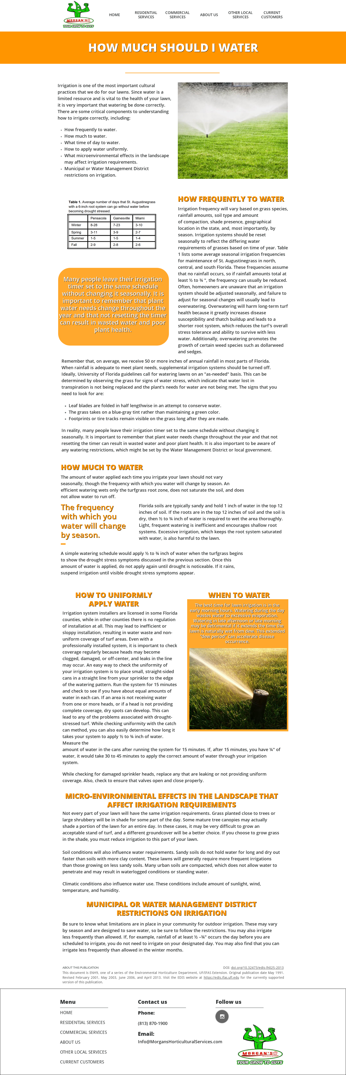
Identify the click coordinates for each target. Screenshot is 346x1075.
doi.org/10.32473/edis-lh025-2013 (257, 968)
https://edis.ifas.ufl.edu (221, 977)
